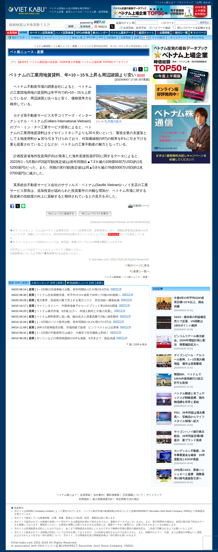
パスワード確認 (161, 27)
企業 (136, 37)
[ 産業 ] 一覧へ (140, 271)
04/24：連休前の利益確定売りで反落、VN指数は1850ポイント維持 (190, 321)
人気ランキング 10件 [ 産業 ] (47, 282)
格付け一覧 (180, 32)
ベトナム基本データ (121, 32)
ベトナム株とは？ (166, 2)
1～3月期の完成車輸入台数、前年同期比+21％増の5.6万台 (73, 289)
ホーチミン (50, 37)
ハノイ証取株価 (64, 32)
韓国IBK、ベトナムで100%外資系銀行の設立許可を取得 (188, 378)
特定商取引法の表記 (127, 499)
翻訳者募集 (113, 494)
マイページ (198, 32)
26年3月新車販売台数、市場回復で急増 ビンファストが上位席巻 (78, 327)
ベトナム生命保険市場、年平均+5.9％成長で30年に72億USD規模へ (79, 294)
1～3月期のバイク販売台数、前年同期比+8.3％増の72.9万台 (74, 321)
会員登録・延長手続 (134, 27)
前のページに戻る (138, 265)
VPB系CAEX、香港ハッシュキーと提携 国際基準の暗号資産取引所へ (189, 474)
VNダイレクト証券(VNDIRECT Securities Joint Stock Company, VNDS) (153, 511)
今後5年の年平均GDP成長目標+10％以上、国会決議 (189, 302)
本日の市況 (196, 37)
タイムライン (177, 37)
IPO (101, 37)
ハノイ (65, 37)
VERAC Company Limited (39, 511)
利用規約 (84, 499)
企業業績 (125, 37)
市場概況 (36, 37)
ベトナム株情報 (42, 46)
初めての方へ (17, 37)
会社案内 (98, 494)
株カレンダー (100, 32)
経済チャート (145, 32)
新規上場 (77, 37)
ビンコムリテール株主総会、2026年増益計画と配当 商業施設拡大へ (189, 340)
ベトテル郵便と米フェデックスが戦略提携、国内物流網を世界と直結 (189, 398)
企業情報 (163, 32)
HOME (23, 32)
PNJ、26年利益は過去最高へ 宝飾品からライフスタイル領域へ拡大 (189, 417)
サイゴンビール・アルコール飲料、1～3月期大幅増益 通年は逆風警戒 (189, 359)
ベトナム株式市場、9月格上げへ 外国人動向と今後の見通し (75, 311)
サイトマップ (186, 2)
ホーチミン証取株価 (41, 32)
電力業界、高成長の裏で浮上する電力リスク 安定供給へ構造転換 (78, 300)
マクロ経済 (158, 37)
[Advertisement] (181, 195)
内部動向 (112, 37)
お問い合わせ (203, 2)
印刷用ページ (138, 205)
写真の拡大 (113, 121)
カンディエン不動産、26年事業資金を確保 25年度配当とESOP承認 (189, 455)
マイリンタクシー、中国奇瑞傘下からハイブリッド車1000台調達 (77, 305)
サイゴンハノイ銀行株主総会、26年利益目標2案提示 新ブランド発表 (189, 436)
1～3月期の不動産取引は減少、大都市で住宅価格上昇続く (73, 332)
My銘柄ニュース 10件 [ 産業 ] (86, 282)
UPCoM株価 (83, 32)
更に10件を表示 (138, 344)
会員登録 (12, 32)
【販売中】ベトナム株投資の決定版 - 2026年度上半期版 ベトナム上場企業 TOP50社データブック (73, 62)
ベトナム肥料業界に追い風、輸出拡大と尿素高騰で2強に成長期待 (77, 316)
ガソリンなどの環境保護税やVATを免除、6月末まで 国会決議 (76, 338)
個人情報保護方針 (102, 499)
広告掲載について (133, 494)
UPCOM (90, 37)
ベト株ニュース (61, 46)
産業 (145, 37)
